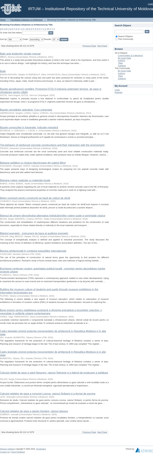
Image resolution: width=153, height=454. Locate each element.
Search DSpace (124, 36)
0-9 (1, 29)
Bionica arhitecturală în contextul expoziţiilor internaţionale (33, 251)
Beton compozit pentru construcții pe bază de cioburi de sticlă (35, 198)
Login (150, 4)
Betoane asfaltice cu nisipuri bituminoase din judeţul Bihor (33, 162)
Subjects (122, 65)
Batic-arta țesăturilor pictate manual (20, 53)
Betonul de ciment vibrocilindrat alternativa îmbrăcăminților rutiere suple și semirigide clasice (52, 215)
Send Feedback (18, 452)
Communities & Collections (130, 55)
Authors (121, 60)
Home (3, 20)
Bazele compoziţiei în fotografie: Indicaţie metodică (29, 127)
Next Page (102, 46)
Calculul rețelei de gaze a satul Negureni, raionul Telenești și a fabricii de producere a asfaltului (54, 372)
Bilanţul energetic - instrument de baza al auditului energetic (34, 233)
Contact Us (5, 452)
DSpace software (7, 449)
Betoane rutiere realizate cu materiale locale (25, 180)
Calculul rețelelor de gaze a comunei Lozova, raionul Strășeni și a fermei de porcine (47, 393)
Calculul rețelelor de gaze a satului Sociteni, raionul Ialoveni (34, 411)
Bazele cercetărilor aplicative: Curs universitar (26, 109)
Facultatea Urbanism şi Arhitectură (26, 20)
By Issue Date (124, 58)
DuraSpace (41, 449)
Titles (120, 63)
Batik (3, 71)
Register (118, 92)
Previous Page (89, 46)
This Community (124, 39)
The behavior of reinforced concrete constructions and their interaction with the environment (52, 145)
